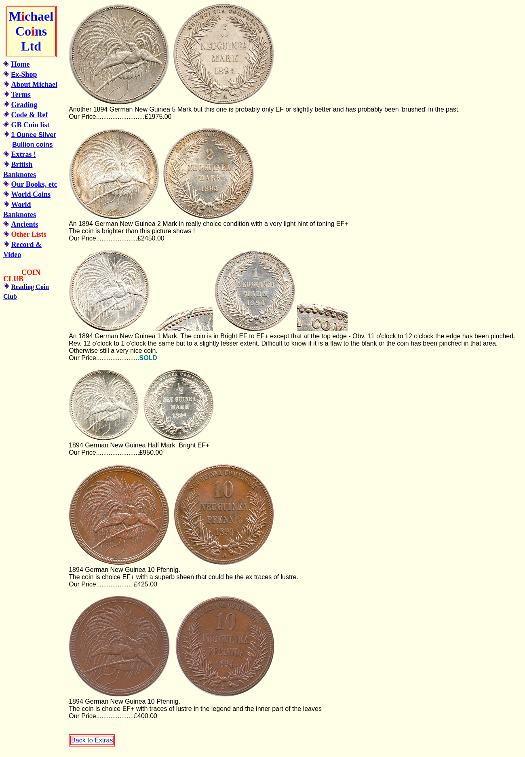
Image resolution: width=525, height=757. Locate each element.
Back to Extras (92, 740)
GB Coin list (30, 125)
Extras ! (23, 154)
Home (20, 64)
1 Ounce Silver (33, 134)
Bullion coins (32, 144)
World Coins (31, 194)
